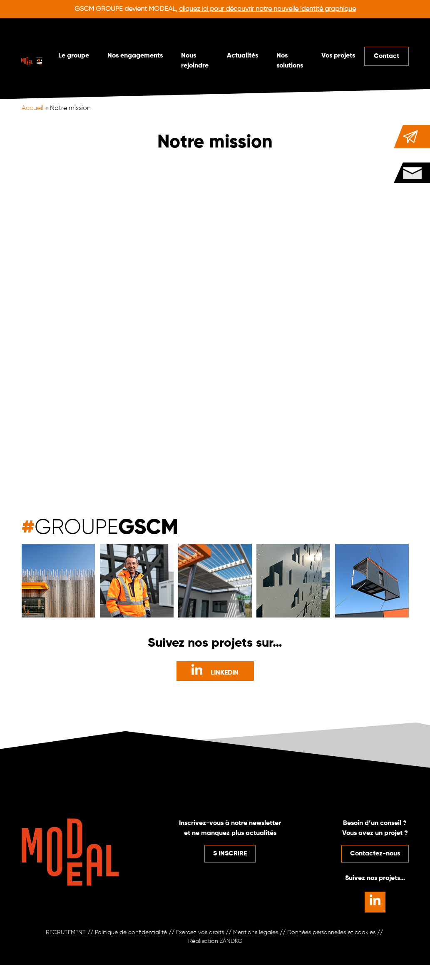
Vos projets (338, 55)
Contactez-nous (375, 853)
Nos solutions (289, 60)
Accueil (32, 108)
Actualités (242, 55)
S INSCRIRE (230, 853)
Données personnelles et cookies (331, 932)
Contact (386, 56)
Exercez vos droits (200, 932)
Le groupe (73, 55)
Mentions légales (255, 932)
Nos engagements (135, 55)
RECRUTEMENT (66, 932)
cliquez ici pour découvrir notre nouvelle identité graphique (267, 9)
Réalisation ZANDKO (215, 941)
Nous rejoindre (195, 60)
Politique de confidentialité (131, 932)
